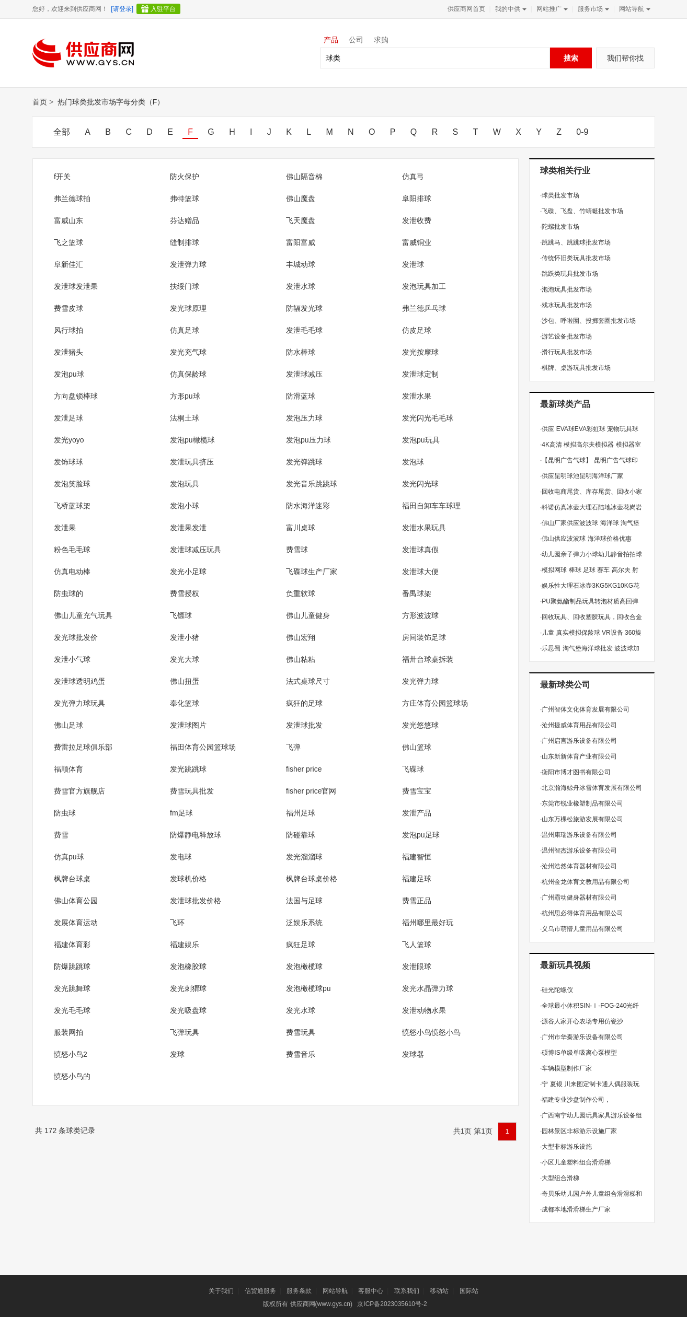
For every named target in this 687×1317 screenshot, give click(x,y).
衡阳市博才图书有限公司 (575, 772)
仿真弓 (413, 176)
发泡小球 (184, 506)
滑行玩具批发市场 (566, 352)
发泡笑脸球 (72, 484)
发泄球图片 (188, 725)
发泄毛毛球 (304, 330)
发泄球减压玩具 (195, 549)
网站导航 (633, 9)
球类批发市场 (559, 195)
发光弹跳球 (304, 462)
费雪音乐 (300, 1054)
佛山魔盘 (300, 198)
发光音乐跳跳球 (311, 484)
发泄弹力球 (188, 264)
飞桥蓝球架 (72, 506)
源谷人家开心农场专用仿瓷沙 (581, 1021)
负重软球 (300, 593)
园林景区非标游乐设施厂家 (578, 1131)
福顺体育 (68, 769)
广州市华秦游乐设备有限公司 (581, 1037)
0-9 (582, 131)
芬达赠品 (184, 220)
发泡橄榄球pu (308, 988)
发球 (177, 1054)
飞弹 (293, 747)
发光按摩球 (420, 352)
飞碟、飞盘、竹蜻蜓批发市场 (581, 211)
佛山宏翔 (300, 637)
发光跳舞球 (72, 988)
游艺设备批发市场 (566, 336)
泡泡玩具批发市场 (566, 289)
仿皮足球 (416, 330)
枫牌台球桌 (72, 879)
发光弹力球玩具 (79, 703)
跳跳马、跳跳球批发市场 (575, 242)
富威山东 (68, 220)
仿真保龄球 (188, 374)
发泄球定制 (420, 374)
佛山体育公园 (76, 900)
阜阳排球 (416, 198)
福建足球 (416, 879)
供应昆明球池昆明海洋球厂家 (581, 476)
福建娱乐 (184, 944)
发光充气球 (188, 352)
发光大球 (184, 659)
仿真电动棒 (72, 571)
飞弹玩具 (184, 1032)
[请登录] (122, 9)
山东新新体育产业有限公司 (578, 756)
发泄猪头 (68, 352)
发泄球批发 (304, 725)
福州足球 (300, 813)
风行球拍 (68, 330)
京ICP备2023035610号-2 (392, 1304)
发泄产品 (416, 813)
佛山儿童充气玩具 (83, 615)
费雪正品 (416, 900)
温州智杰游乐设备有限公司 (578, 850)
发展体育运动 (76, 922)
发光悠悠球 (420, 725)
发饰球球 (68, 462)
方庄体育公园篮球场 (435, 703)
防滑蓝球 (300, 396)
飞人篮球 (416, 944)
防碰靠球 (300, 835)
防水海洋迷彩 (308, 506)
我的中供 (509, 9)
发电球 (181, 857)
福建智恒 (416, 857)
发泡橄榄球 (304, 966)
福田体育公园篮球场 (203, 747)
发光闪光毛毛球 (427, 418)
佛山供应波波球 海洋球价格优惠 (586, 538)
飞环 (177, 922)
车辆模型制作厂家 (566, 1068)
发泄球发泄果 (76, 286)
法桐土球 (184, 418)
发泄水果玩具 (424, 527)
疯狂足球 (300, 944)
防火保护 (184, 176)
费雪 (61, 835)
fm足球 (181, 813)
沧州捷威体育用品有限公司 (578, 725)
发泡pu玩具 (421, 440)
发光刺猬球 (188, 988)
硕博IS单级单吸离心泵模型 (578, 1052)
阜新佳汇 (68, 264)
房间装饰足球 (424, 637)
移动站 (439, 1291)
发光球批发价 (76, 637)
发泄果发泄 (188, 527)
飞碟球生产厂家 (311, 571)
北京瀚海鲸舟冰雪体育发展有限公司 (591, 787)
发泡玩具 (184, 484)
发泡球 (413, 462)
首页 (39, 102)
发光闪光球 (420, 484)
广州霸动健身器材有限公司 (578, 897)
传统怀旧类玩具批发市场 (575, 258)
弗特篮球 (184, 198)
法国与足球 (304, 900)
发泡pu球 (69, 374)
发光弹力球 (420, 681)
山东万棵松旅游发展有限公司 (581, 819)
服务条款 (299, 1291)
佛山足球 (68, 725)
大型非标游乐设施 (566, 1146)
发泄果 (65, 527)
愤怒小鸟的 (72, 1076)
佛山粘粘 (300, 659)
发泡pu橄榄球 (192, 440)
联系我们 (406, 1291)
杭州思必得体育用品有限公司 (581, 913)
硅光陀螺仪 (556, 990)
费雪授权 (184, 593)
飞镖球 (181, 615)
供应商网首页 (466, 9)
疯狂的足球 (304, 703)
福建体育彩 (72, 944)
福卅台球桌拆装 (427, 659)
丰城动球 (300, 264)
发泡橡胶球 (188, 966)
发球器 (413, 1054)
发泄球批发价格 (195, 900)
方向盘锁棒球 (76, 396)
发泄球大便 (420, 571)
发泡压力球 (304, 418)
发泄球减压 (304, 374)
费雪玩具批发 (192, 791)
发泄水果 (416, 396)
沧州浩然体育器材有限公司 (578, 866)
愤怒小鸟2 (70, 1054)
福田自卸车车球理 (431, 506)
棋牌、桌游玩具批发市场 (575, 367)
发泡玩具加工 (424, 286)
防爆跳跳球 (72, 966)
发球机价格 (188, 879)
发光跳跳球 (188, 769)
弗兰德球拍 (72, 198)
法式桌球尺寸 (308, 681)
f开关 (62, 176)
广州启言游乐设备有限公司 (578, 740)
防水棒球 (300, 352)
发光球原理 (188, 308)
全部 (61, 131)
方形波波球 (420, 615)
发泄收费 (416, 220)
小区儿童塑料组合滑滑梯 (575, 1162)
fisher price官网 (311, 791)
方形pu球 (185, 396)
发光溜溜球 (304, 857)
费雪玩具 (300, 1032)
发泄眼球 (416, 966)
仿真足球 (184, 330)
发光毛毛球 (72, 1010)
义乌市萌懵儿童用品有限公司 (581, 929)
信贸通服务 (260, 1291)
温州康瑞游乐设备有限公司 (578, 834)
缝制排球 (184, 242)
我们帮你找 (625, 58)
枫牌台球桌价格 (311, 879)
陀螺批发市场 (559, 226)
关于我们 (221, 1291)
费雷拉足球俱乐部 (83, 747)
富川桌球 (300, 527)
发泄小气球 (72, 659)
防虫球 (65, 813)
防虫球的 (68, 593)
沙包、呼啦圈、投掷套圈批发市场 (588, 320)
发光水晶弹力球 (427, 988)
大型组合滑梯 (559, 1178)
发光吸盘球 (188, 1010)
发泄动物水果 (424, 1010)
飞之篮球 (68, 242)
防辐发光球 (304, 308)
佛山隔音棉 (304, 176)
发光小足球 (188, 571)
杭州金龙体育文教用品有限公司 (584, 881)
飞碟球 (413, 769)
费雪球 (297, 549)
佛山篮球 (416, 747)
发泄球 (413, 264)
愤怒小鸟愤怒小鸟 (431, 1032)
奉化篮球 (184, 703)
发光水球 (300, 1010)
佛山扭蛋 (184, 681)
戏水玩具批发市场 (566, 305)
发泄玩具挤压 (192, 462)
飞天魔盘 (300, 220)
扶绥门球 (184, 286)
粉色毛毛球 (72, 549)
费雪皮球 (68, 308)
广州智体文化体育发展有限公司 (584, 709)
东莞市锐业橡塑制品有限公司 (581, 803)
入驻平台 (163, 9)
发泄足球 (68, 418)
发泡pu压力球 (308, 440)
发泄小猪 (184, 637)
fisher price (304, 769)
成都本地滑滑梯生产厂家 (575, 1209)
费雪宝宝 (416, 791)
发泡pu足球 (421, 835)
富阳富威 (300, 242)
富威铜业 (416, 242)
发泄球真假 (420, 549)
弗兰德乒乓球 (424, 308)
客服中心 (370, 1291)
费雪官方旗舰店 (79, 791)
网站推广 (551, 9)
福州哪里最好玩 (427, 922)
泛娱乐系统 (304, 922)
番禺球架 (416, 593)
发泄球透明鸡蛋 (79, 681)
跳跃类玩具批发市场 (569, 273)
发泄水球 (300, 286)
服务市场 (592, 9)
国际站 (469, 1291)
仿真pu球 (69, 857)
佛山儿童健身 (308, 615)
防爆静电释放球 (195, 835)
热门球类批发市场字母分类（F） (111, 102)
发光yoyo (69, 440)
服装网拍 (68, 1032)
